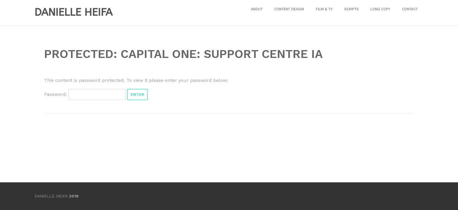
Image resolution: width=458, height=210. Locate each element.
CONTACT (410, 9)
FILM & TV (324, 9)
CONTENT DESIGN (289, 9)
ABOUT (257, 9)
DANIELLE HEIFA (73, 12)
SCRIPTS (351, 9)
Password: (85, 94)
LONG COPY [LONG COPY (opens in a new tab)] (380, 9)
